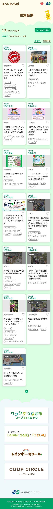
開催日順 (46, 40)
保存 (23, 65)
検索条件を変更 (43, 30)
